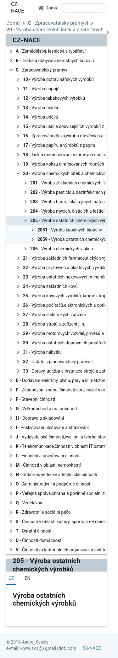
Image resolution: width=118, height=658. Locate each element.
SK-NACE (92, 648)
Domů (13, 23)
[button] (47, 8)
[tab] (11, 578)
